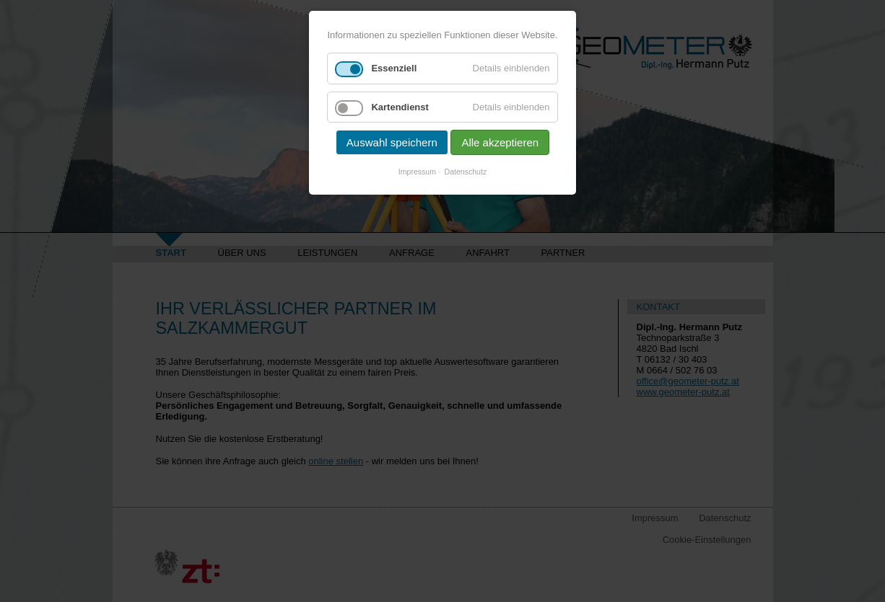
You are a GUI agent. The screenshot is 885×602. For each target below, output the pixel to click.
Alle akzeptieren (500, 142)
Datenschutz (466, 171)
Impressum (417, 171)
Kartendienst (399, 107)
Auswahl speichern (391, 142)
